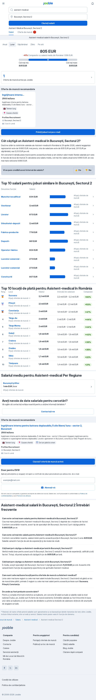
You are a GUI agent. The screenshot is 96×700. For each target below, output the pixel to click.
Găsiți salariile (69, 644)
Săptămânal (22, 44)
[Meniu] (3, 3)
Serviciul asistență (10, 652)
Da (78, 170)
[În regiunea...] (48, 17)
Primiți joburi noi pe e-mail (48, 132)
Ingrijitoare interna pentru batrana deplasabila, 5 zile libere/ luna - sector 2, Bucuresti (14, 95)
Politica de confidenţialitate (13, 685)
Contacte (7, 644)
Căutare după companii (73, 652)
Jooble (18, 694)
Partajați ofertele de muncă (44, 640)
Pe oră (40, 44)
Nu (88, 170)
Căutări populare (70, 640)
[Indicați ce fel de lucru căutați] (48, 10)
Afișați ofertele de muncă (84, 196)
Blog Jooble (68, 648)
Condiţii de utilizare (10, 680)
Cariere (6, 648)
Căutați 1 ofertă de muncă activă (48, 461)
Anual (5, 44)
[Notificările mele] (92, 3)
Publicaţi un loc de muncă (44, 644)
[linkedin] (16, 667)
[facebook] (4, 667)
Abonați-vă (48, 487)
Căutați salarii (48, 23)
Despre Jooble (9, 640)
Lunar (12, 44)
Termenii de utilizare (24, 496)
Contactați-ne (48, 411)
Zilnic (32, 44)
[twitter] (10, 667)
